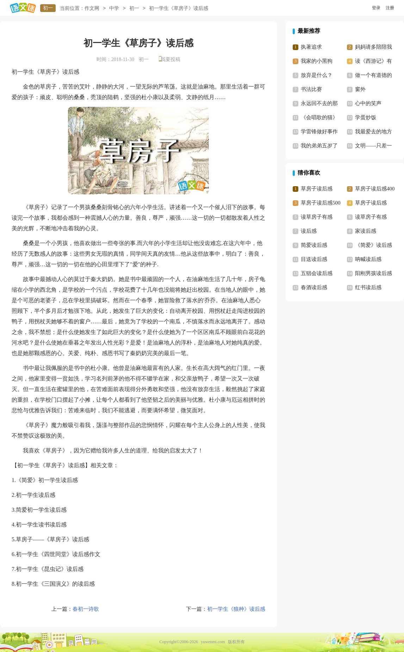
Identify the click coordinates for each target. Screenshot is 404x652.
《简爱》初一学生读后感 (47, 480)
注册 (390, 7)
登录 (376, 7)
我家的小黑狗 (316, 61)
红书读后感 (368, 287)
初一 (48, 8)
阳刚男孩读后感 (373, 273)
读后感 (309, 231)
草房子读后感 (316, 188)
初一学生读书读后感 (41, 525)
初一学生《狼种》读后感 (236, 609)
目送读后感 (314, 259)
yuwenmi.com (213, 641)
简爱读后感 (314, 245)
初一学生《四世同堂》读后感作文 (58, 554)
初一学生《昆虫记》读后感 (49, 569)
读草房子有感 (316, 217)
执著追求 (311, 47)
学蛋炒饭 (365, 117)
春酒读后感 (314, 287)
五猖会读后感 (316, 273)
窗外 (360, 89)
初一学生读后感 (35, 495)
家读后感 (365, 231)
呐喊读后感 (368, 259)
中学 (114, 8)
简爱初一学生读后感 (41, 510)
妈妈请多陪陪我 (373, 47)
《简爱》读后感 (373, 245)
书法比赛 (311, 89)
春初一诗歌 (86, 609)
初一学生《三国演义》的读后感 (55, 584)
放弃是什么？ (316, 75)
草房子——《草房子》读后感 (52, 539)
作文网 (92, 8)
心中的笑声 (368, 103)
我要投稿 (170, 59)
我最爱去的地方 (373, 131)
